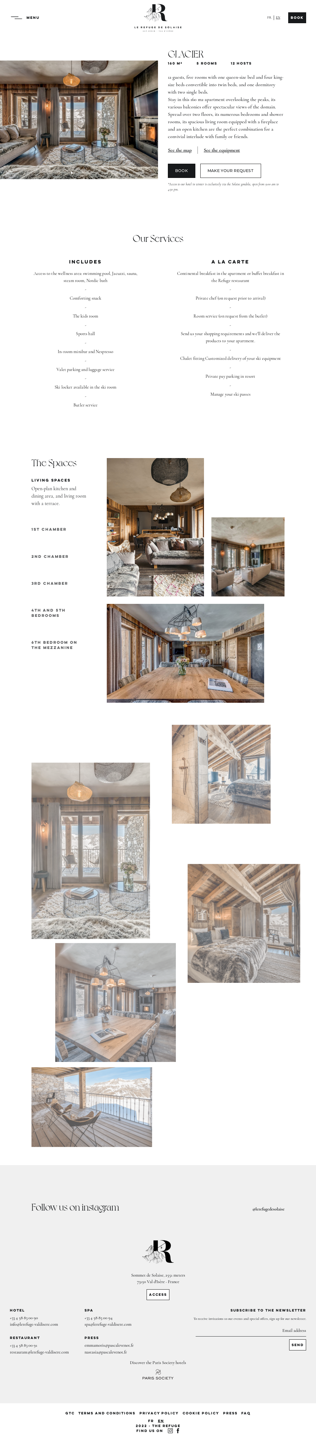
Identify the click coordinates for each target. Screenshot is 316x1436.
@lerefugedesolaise (268, 1209)
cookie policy (201, 1413)
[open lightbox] (180, 150)
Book (297, 17)
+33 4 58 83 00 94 (99, 1317)
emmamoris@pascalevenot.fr (109, 1345)
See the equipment (222, 150)
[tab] (59, 492)
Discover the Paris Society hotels (158, 1362)
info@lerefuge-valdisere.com (34, 1324)
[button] (18, 18)
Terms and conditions (106, 1413)
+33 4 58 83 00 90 (24, 1317)
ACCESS (158, 1294)
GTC (70, 1413)
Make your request (230, 170)
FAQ (246, 1413)
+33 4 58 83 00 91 (23, 1345)
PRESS (230, 1413)
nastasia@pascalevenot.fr (106, 1352)
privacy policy (159, 1413)
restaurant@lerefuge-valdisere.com (39, 1352)
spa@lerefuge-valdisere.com (108, 1324)
